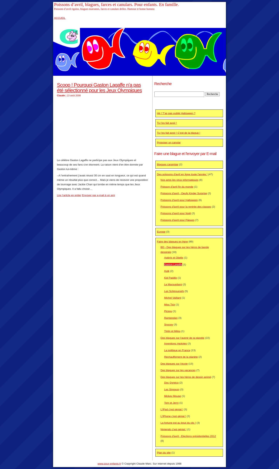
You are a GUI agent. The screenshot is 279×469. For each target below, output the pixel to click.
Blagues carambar (167, 164)
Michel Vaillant (172, 297)
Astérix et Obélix (173, 257)
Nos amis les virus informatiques (180, 179)
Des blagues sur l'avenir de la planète (182, 337)
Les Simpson (171, 389)
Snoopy (168, 324)
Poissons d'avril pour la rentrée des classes (186, 206)
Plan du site (164, 452)
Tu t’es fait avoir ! (167, 123)
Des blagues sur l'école (174, 363)
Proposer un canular (169, 142)
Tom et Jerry (171, 402)
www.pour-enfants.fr (109, 463)
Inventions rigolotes (175, 343)
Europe (161, 231)
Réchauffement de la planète (181, 356)
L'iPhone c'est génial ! (173, 416)
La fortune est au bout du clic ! (178, 422)
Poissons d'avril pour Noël (176, 213)
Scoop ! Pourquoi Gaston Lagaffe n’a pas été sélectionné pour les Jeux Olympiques (99, 87)
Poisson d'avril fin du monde (177, 186)
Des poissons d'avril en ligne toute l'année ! (182, 174)
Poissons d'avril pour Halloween (179, 200)
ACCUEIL (59, 17)
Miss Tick (169, 304)
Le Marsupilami (173, 284)
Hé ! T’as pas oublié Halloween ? (176, 113)
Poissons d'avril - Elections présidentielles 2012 (188, 436)
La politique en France (177, 350)
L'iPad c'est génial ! (172, 409)
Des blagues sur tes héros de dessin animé (186, 377)
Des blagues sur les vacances (178, 370)
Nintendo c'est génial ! (173, 429)
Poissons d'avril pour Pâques (178, 220)
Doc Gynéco (171, 382)
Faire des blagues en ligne (172, 241)
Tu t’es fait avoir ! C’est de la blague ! (178, 132)
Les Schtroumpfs (174, 291)
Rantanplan (171, 317)
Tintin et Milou (172, 331)
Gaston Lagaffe (173, 264)
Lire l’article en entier (69, 195)
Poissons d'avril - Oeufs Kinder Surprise (184, 193)
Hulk (166, 271)
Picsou (168, 311)
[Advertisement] (103, 128)
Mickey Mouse (172, 396)
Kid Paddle (170, 277)
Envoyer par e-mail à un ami (98, 195)
